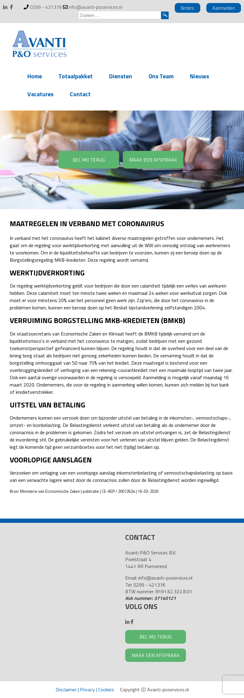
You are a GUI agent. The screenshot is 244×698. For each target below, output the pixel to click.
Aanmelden (223, 8)
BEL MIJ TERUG (89, 159)
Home (34, 76)
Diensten (120, 76)
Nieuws (199, 76)
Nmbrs (187, 8)
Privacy (87, 689)
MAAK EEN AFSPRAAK (153, 159)
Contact (80, 94)
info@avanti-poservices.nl (95, 7)
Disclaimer (66, 689)
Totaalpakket (75, 76)
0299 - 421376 (46, 7)
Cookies (106, 689)
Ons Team (161, 76)
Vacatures (40, 94)
